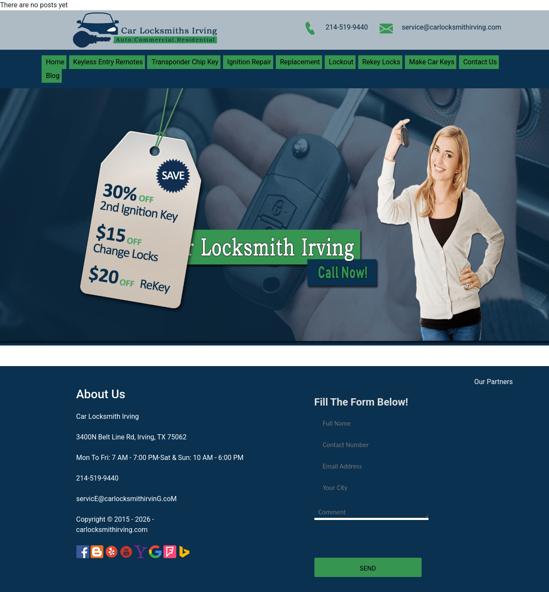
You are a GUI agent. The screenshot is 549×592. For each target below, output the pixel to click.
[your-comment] (371, 511)
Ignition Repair (249, 62)
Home (55, 62)
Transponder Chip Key (184, 62)
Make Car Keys (432, 62)
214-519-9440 (347, 27)
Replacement (300, 62)
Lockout (341, 62)
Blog (53, 76)
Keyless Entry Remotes (108, 62)
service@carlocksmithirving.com (451, 27)
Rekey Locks (381, 62)
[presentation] (379, 541)
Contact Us (480, 62)
